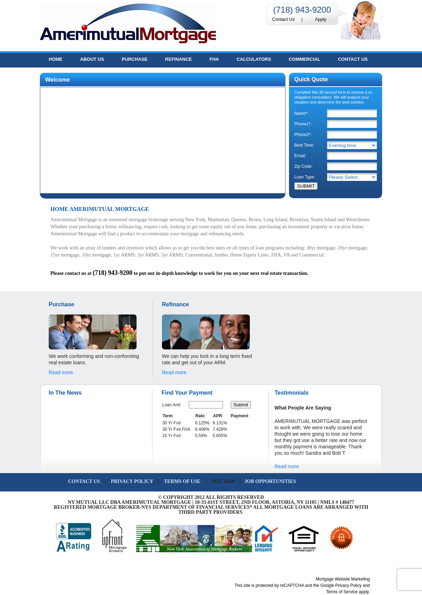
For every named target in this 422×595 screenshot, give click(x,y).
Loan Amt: (171, 404)
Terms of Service (341, 591)
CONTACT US (84, 481)
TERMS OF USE (182, 481)
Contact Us (283, 19)
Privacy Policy (348, 585)
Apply (321, 19)
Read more (61, 372)
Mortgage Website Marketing (343, 579)
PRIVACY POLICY (132, 481)
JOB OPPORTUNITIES (271, 481)
